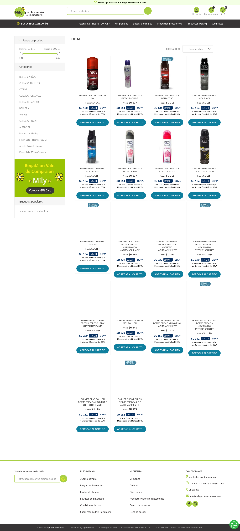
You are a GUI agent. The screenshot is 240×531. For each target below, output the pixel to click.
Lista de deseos (138, 511)
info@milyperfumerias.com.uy (205, 495)
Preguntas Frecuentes (92, 485)
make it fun (43, 210)
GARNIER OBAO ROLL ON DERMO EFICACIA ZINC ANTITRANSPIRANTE (130, 402)
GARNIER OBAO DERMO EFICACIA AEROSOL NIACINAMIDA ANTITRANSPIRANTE (204, 246)
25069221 (194, 489)
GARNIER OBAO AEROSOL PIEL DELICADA (130, 170)
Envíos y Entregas (89, 491)
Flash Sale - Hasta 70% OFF (34, 139)
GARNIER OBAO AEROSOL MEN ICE (92, 243)
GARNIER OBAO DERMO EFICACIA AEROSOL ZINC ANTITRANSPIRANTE (92, 323)
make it (32, 210)
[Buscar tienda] (105, 11)
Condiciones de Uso (90, 505)
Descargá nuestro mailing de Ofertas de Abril (122, 2)
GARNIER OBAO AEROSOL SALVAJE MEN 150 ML (204, 170)
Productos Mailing (28, 133)
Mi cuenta (196, 14)
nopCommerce (56, 527)
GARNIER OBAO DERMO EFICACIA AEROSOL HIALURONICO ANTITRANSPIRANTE (130, 246)
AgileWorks (88, 527)
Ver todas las (202, 476)
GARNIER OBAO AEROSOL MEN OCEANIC (92, 170)
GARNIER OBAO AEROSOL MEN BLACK (204, 97)
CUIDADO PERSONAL (30, 95)
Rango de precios (33, 40)
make (23, 210)
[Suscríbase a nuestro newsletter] (37, 478)
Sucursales (217, 23)
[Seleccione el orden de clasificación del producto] (198, 49)
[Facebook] (188, 503)
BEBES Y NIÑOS (27, 76)
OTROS (23, 89)
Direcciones (136, 491)
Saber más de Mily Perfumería (95, 511)
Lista (223, 49)
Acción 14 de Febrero (30, 145)
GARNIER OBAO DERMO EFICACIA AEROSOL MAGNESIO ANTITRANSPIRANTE (167, 246)
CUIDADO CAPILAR (29, 101)
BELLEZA (24, 108)
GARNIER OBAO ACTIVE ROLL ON (92, 97)
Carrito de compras (140, 505)
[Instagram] (195, 503)
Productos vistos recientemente (147, 498)
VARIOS (23, 114)
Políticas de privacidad (92, 498)
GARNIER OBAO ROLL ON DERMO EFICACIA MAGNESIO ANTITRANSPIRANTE (167, 323)
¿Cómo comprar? (89, 478)
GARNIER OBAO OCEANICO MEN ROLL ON (130, 322)
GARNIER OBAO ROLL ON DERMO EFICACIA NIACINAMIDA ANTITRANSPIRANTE (204, 324)
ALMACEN (24, 127)
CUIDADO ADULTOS (29, 82)
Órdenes (134, 485)
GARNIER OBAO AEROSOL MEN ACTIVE (167, 97)
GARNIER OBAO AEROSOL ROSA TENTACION (167, 170)
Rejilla (217, 49)
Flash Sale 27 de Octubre (32, 152)
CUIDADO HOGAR (28, 120)
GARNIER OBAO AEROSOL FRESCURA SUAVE (130, 97)
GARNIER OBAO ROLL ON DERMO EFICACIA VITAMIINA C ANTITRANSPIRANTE (92, 402)
